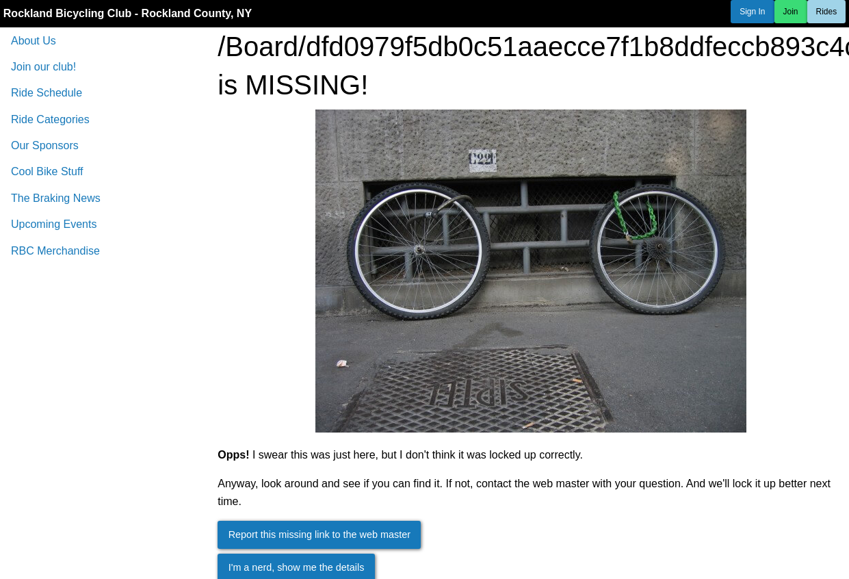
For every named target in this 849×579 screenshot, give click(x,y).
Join (790, 11)
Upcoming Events (53, 224)
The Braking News (56, 198)
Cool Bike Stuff (47, 171)
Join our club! (43, 67)
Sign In (752, 11)
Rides (826, 11)
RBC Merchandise (55, 251)
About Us (33, 41)
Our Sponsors (45, 145)
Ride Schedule (46, 93)
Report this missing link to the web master (319, 534)
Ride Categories (50, 119)
